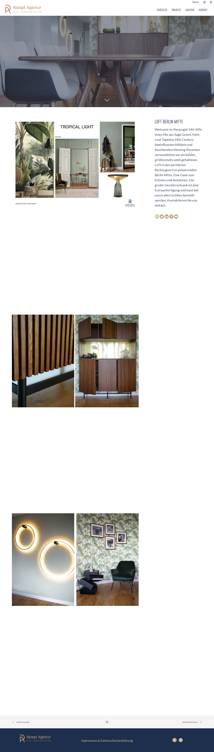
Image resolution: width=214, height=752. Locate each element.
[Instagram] (204, 2)
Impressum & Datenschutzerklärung (107, 740)
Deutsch (195, 2)
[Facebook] (211, 2)
